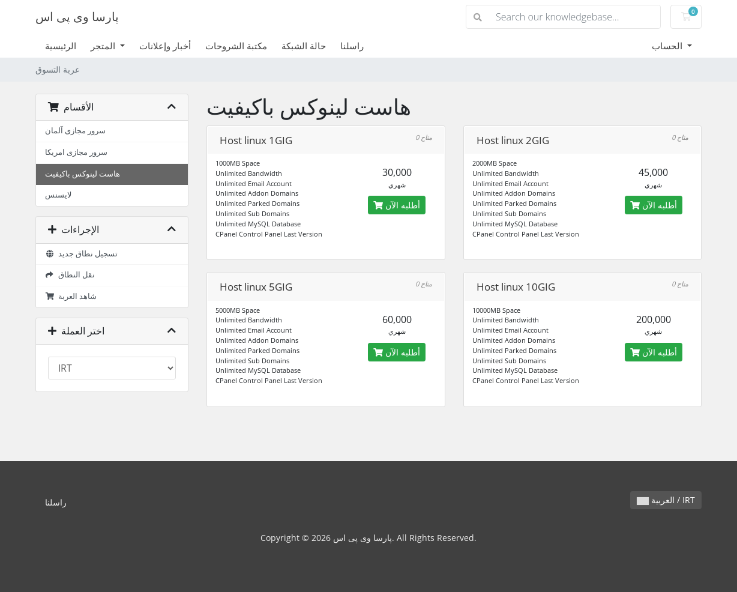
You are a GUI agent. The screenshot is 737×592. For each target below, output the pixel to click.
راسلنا (352, 46)
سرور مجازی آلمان (75, 130)
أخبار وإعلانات (165, 46)
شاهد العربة (71, 296)
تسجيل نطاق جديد (81, 254)
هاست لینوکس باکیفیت (82, 174)
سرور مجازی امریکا (76, 152)
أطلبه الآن (396, 205)
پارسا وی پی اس (77, 16)
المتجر (104, 46)
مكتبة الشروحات (236, 46)
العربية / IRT (666, 500)
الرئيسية (60, 46)
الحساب (668, 46)
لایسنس (58, 195)
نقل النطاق (70, 275)
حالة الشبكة (303, 46)
